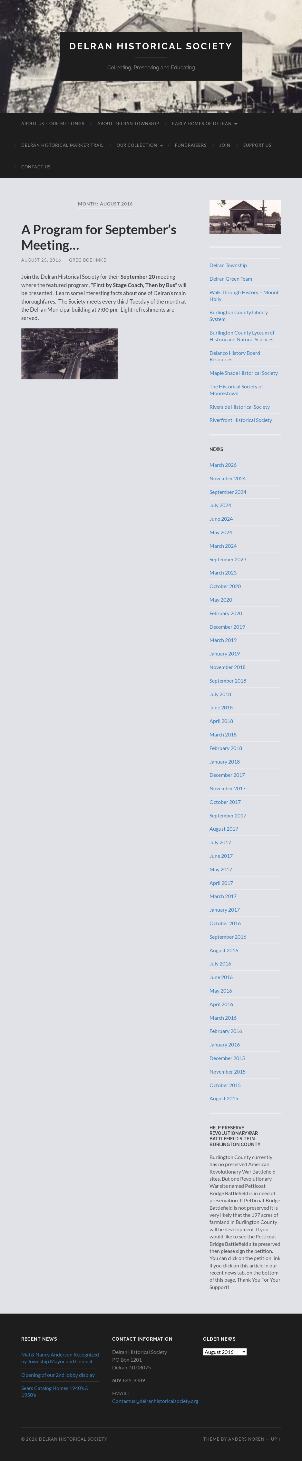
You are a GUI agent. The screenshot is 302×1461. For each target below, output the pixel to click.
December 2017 (227, 775)
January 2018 (224, 761)
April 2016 (221, 1004)
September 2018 (227, 680)
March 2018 (223, 734)
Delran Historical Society (151, 46)
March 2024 (223, 546)
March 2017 (223, 896)
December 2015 (227, 1058)
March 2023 (223, 572)
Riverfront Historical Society (240, 420)
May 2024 (220, 532)
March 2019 (223, 640)
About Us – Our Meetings (52, 123)
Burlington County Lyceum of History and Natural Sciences (241, 335)
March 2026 (223, 465)
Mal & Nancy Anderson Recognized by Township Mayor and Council (60, 1357)
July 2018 (220, 694)
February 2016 (225, 1031)
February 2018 (225, 748)
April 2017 (221, 883)
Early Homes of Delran (202, 123)
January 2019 (224, 653)
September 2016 (227, 937)
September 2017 (227, 815)
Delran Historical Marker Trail (62, 145)
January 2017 (224, 909)
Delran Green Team (230, 278)
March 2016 (223, 1018)
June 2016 (221, 977)
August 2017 (223, 829)
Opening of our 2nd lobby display (58, 1375)
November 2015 (227, 1071)
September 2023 (227, 559)
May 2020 (220, 599)
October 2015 (225, 1085)
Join (224, 145)
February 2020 (225, 613)
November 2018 (227, 667)
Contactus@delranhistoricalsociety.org (155, 1401)
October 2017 (225, 802)
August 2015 (223, 1098)
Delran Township (228, 265)
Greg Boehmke (87, 260)
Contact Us (36, 166)
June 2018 (221, 707)
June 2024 (221, 518)
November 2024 (227, 478)
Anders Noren (246, 1439)
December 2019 (227, 627)
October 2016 (225, 923)
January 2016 (224, 1044)
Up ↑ (276, 1439)
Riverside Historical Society (239, 407)
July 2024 (220, 505)
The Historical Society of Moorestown (236, 389)
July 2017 (220, 842)
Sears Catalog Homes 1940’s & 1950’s (55, 1391)
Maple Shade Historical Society (243, 373)
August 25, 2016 (41, 260)
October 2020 (225, 586)
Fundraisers (191, 145)
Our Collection (137, 145)
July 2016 (220, 963)
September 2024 (227, 492)
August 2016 (223, 950)
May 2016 (220, 990)
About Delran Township (128, 123)
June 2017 (221, 856)
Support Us (257, 145)
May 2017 (220, 869)
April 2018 (221, 721)
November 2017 (227, 788)
